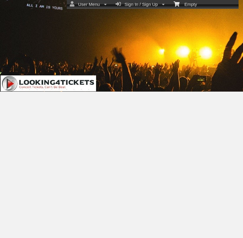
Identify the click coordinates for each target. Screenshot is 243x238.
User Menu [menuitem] (88, 4)
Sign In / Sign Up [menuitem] (140, 4)
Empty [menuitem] (185, 4)
